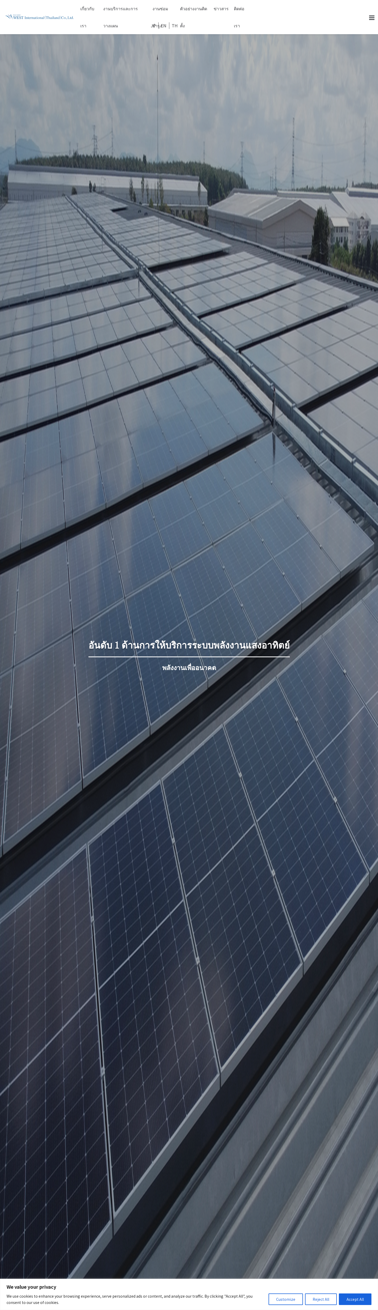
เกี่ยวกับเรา (87, 11)
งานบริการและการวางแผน (120, 11)
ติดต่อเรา (239, 11)
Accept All (355, 1299)
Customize (285, 1299)
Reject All (321, 1299)
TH (175, 25)
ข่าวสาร (221, 8)
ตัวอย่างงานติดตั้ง (193, 11)
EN (163, 25)
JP (153, 25)
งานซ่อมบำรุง (160, 11)
